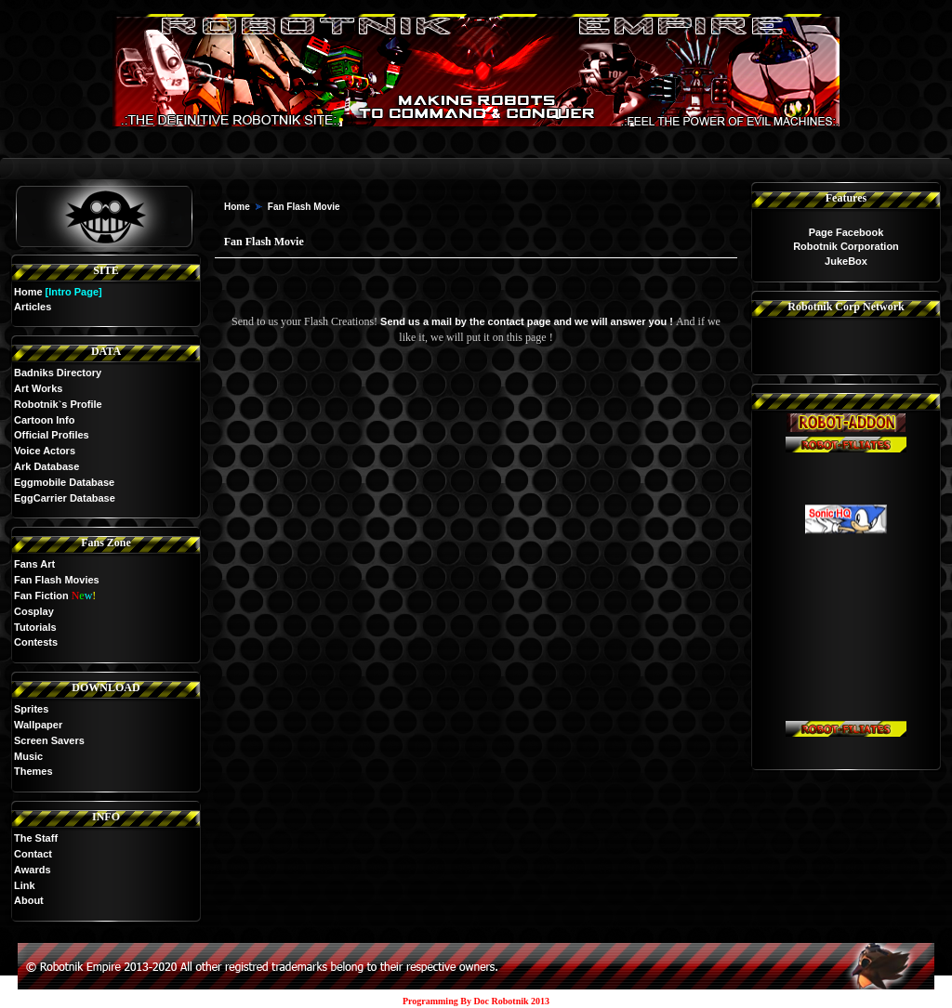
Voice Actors (44, 450)
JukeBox (846, 261)
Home (28, 291)
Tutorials (35, 627)
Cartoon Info (44, 419)
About (29, 900)
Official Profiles (51, 434)
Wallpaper (38, 724)
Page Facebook (846, 232)
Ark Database (46, 466)
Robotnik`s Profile (58, 404)
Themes (33, 771)
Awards (32, 869)
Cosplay (34, 611)
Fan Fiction (41, 595)
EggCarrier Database (64, 498)
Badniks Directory (57, 372)
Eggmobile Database (64, 482)
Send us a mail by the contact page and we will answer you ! (528, 321)
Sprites (31, 708)
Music (28, 756)
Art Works (38, 388)
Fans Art (34, 563)
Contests (36, 642)
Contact (33, 853)
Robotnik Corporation (846, 246)
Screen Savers (49, 740)
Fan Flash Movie (304, 207)
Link (24, 885)
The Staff (36, 838)
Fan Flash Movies (56, 579)
